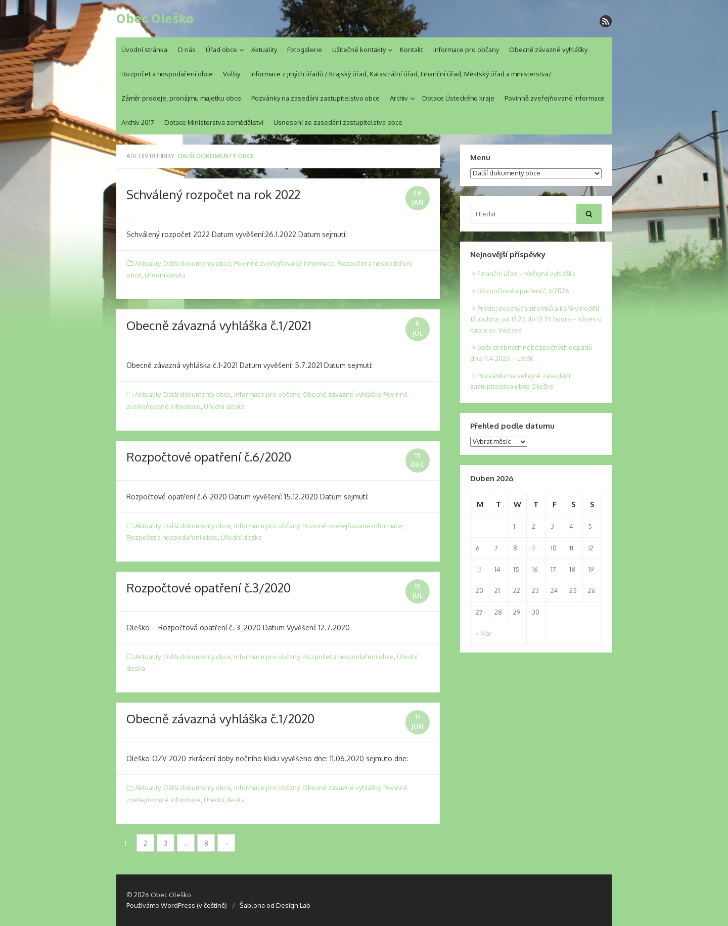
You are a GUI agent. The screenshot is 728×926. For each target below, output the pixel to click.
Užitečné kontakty (359, 49)
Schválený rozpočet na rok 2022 (213, 194)
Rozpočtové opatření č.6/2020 (208, 457)
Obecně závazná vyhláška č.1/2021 (218, 325)
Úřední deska (165, 275)
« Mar (484, 633)
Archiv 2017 (137, 122)
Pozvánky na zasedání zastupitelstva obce (315, 98)
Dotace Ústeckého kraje (458, 98)
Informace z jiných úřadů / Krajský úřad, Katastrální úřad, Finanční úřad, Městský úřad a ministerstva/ (401, 74)
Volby (231, 74)
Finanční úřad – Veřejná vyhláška (526, 273)
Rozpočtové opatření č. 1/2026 (523, 291)
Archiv (399, 98)
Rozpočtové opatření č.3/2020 (208, 587)
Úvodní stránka (144, 49)
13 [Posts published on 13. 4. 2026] (478, 569)
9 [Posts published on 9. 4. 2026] (533, 548)
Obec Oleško (155, 18)
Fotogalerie (304, 49)
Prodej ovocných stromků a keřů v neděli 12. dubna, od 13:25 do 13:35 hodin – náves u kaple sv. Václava (536, 319)
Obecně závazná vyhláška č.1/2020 (220, 718)
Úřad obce (221, 49)
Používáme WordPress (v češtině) (176, 905)
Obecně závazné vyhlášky (548, 49)
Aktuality (264, 49)
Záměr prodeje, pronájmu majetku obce (181, 98)
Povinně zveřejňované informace (555, 98)
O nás (186, 49)
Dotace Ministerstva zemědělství (213, 122)
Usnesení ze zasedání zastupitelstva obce (338, 122)
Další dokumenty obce (197, 263)
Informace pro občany (466, 49)
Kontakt (411, 49)
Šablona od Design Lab (275, 905)
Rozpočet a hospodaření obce (167, 74)
